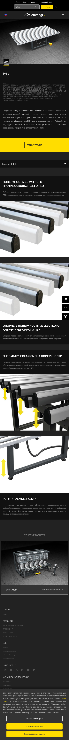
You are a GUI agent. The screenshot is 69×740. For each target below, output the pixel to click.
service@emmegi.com (9, 651)
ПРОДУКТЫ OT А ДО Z (10, 636)
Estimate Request (34, 145)
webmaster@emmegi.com (10, 655)
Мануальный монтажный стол (15, 101)
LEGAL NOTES (7, 685)
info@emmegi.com (8, 658)
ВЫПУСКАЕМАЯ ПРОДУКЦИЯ (13, 625)
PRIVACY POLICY (7, 681)
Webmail (5, 647)
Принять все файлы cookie (34, 734)
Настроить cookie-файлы (34, 719)
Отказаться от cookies (34, 726)
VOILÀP (5, 614)
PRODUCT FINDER (8, 632)
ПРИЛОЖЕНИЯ (8, 629)
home (4, 83)
